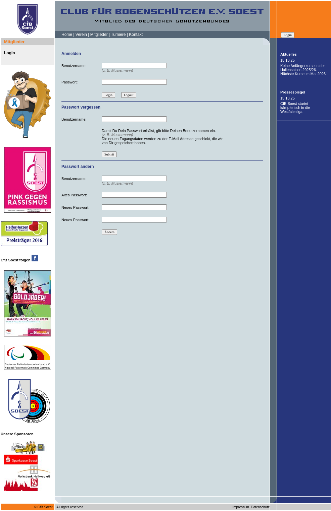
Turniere (118, 34)
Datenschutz (260, 507)
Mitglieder (99, 34)
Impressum (240, 507)
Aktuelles (288, 54)
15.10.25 (287, 60)
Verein (81, 34)
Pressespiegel (292, 92)
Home (66, 34)
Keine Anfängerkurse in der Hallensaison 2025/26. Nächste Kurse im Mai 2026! (303, 70)
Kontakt (136, 34)
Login (9, 53)
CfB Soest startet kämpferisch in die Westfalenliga (295, 108)
